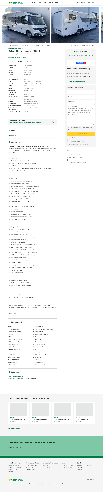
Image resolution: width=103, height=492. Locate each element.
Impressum (23, 483)
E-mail (70, 97)
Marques (10, 471)
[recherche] (29, 2)
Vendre (45, 2)
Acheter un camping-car (14, 467)
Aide (59, 483)
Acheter (33, 2)
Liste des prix (29, 467)
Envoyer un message (81, 133)
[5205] (90, 479)
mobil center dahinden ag (78, 69)
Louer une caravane (67, 467)
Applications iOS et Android (84, 465)
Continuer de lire (13, 315)
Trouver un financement (15, 376)
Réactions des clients (31, 469)
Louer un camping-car (67, 465)
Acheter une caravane (14, 469)
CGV (70, 137)
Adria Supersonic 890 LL (63, 419)
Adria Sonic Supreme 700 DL (42, 419)
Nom (69, 92)
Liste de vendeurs (47, 467)
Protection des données (34, 483)
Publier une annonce (14, 447)
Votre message (72, 106)
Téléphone (71, 101)
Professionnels (53, 2)
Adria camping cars (14, 428)
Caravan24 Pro (46, 465)
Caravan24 (11, 457)
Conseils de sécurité (51, 483)
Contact (64, 483)
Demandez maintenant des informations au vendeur (25, 122)
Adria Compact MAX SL (84, 419)
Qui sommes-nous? (13, 483)
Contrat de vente (81, 467)
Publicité (79, 469)
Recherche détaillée (13, 465)
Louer (39, 2)
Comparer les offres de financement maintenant (81, 55)
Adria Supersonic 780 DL (19, 419)
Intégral (21, 48)
